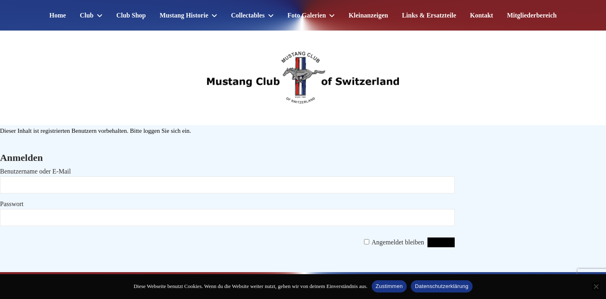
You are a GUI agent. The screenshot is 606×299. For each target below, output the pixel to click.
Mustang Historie (183, 15)
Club (87, 15)
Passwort (12, 203)
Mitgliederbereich (531, 15)
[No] (596, 286)
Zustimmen (389, 286)
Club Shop (131, 15)
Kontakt (481, 15)
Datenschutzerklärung (441, 286)
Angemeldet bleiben (398, 242)
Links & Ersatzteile (429, 15)
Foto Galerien (307, 15)
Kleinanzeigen (368, 15)
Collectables (248, 15)
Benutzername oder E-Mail (35, 171)
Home (57, 15)
